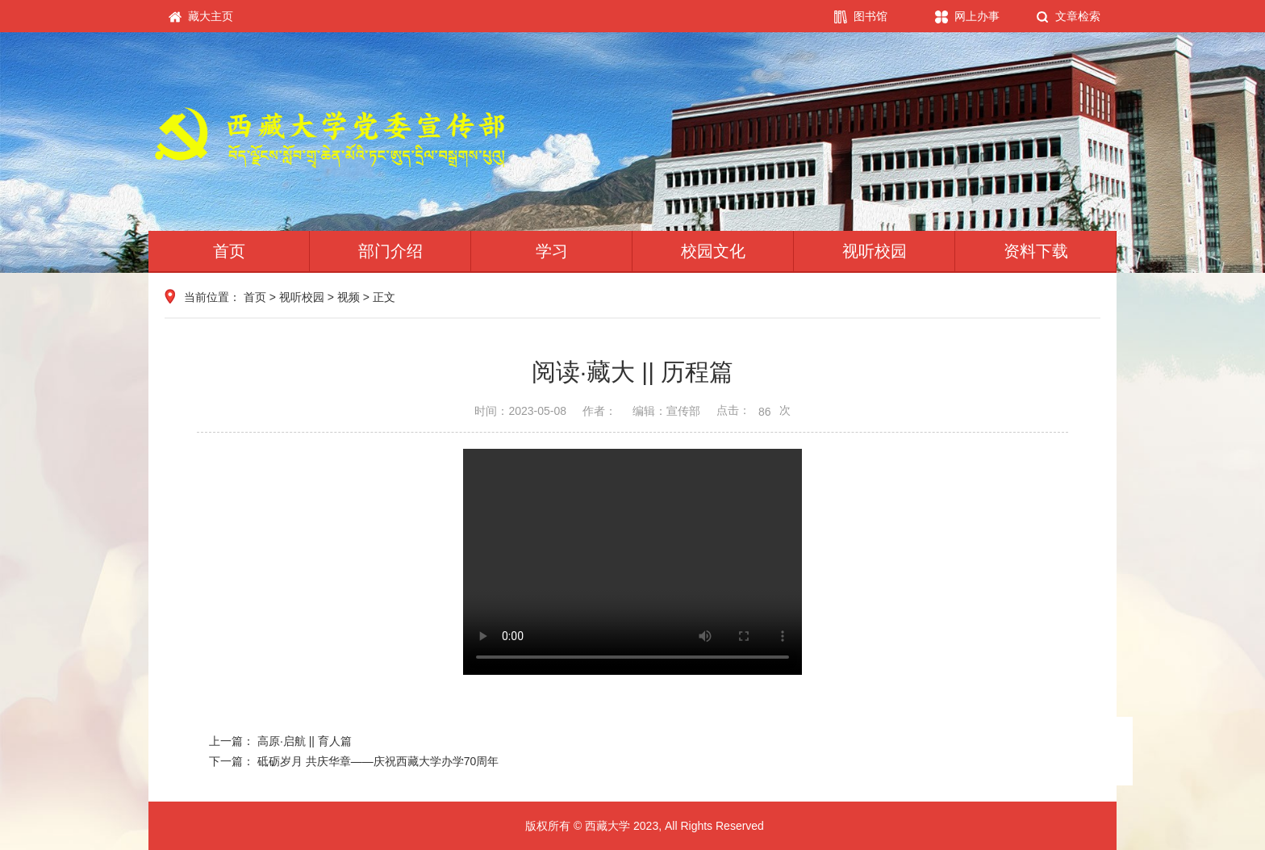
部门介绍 (390, 251)
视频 (348, 297)
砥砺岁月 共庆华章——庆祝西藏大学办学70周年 (378, 761)
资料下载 (1036, 251)
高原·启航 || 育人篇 (304, 741)
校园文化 (713, 251)
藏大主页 (201, 16)
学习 (552, 251)
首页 (229, 251)
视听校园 (874, 251)
